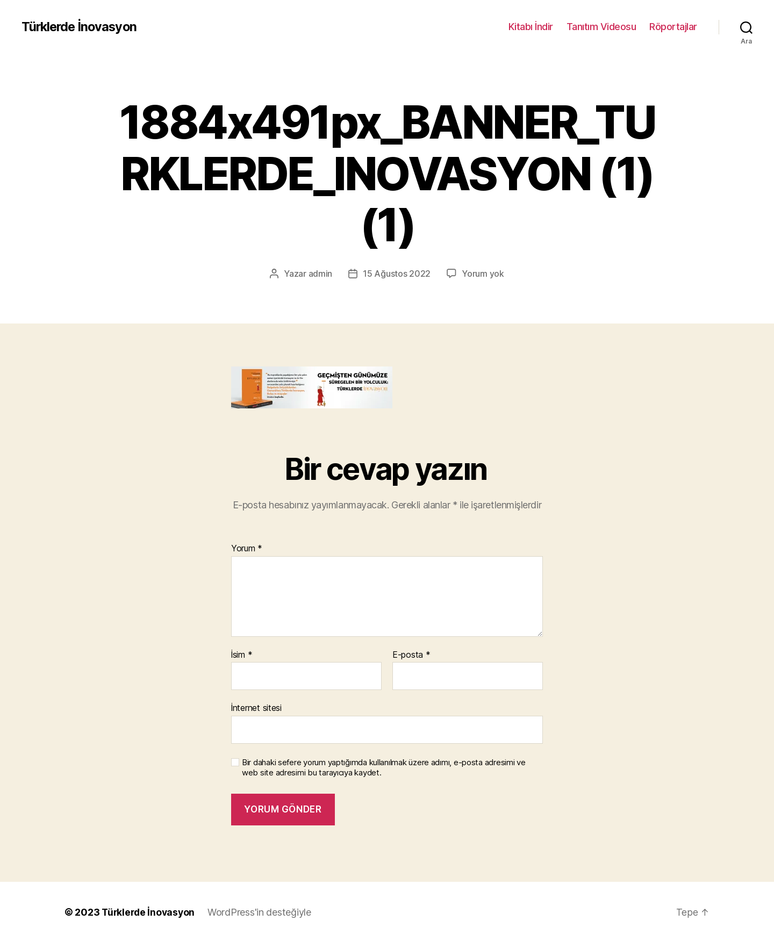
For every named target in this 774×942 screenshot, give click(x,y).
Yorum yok (483, 273)
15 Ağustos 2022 (397, 273)
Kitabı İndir (530, 26)
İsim (241, 654)
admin (321, 273)
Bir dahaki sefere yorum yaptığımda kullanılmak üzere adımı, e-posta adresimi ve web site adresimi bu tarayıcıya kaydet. (384, 767)
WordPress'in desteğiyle (262, 911)
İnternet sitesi (256, 707)
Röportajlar (673, 26)
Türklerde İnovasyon (81, 26)
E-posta (411, 654)
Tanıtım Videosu (601, 26)
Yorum (246, 548)
